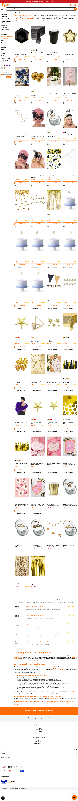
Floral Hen (4, 14)
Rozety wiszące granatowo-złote (24, 691)
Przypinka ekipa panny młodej (23, 698)
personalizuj (70, 101)
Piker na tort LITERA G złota (69, 220)
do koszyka (22, 59)
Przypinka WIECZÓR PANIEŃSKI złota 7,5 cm (20, 555)
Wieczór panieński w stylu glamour (6, 37)
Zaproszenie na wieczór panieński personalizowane (28, 694)
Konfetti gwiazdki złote (22, 690)
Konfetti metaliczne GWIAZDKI (51, 178)
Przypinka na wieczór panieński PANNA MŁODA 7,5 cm (38, 556)
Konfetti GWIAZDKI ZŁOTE (20, 220)
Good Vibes (4, 34)
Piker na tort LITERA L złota (21, 262)
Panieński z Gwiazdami (4, 52)
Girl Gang (3, 56)
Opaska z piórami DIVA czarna (70, 136)
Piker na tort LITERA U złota (21, 303)
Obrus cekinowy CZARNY (37, 53)
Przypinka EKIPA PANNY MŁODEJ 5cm (68, 555)
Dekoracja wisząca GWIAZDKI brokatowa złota (54, 555)
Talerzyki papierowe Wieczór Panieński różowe (37, 471)
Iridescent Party (5, 29)
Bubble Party (4, 25)
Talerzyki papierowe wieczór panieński (25, 695)
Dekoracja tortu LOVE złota (53, 94)
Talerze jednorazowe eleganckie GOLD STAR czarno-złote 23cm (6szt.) (20, 54)
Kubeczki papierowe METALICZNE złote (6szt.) (53, 513)
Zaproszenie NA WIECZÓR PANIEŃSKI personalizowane (53, 387)
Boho (2, 49)
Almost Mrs (4, 12)
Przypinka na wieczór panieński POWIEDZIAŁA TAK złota (70, 514)
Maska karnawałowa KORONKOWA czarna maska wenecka (37, 138)
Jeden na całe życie (6, 19)
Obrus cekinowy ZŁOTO (68, 345)
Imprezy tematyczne (6, 58)
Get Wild (3, 40)
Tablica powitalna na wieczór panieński (25, 696)
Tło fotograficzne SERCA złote (21, 593)
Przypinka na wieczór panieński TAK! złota (52, 137)
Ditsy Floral (4, 27)
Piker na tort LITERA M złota (53, 262)
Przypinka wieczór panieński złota (24, 692)
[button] (3, 797)
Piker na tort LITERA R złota (37, 303)
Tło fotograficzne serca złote (23, 699)
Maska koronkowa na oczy (20, 178)
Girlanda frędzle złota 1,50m (21, 471)
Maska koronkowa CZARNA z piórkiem (34, 617)
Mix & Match (4, 45)
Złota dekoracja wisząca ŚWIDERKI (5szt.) (36, 387)
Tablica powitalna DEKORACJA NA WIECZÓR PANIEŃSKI (69, 472)
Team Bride (4, 16)
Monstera (3, 47)
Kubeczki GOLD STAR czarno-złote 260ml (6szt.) (54, 53)
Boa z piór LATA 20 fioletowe (21, 429)
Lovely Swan (4, 60)
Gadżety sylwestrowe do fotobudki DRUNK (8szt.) (20, 137)
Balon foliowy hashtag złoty (23, 688)
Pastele (3, 43)
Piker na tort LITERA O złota (69, 262)
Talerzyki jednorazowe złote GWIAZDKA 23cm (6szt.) (69, 53)
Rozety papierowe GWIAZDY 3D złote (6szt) (53, 346)
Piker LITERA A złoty (35, 262)
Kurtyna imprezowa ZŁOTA (53, 220)
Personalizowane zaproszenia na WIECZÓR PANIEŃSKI (37, 513)
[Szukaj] (39, 9)
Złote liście (4, 32)
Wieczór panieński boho (6, 22)
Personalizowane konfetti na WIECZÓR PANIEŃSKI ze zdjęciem (21, 514)
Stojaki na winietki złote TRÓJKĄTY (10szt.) (36, 346)
